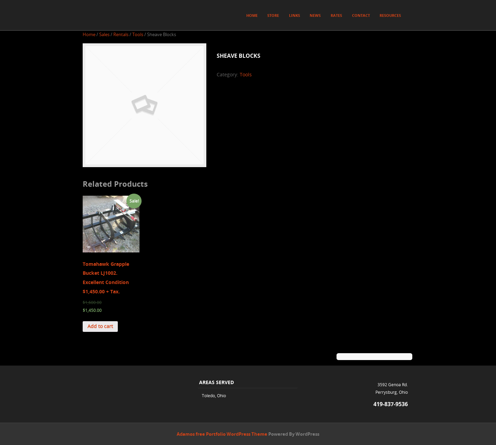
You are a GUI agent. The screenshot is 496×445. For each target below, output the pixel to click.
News (315, 15)
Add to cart (100, 326)
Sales (104, 34)
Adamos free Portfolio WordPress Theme (222, 434)
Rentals (120, 34)
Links (294, 15)
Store (273, 15)
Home (252, 15)
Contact (361, 15)
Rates (336, 15)
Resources (390, 15)
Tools (137, 34)
